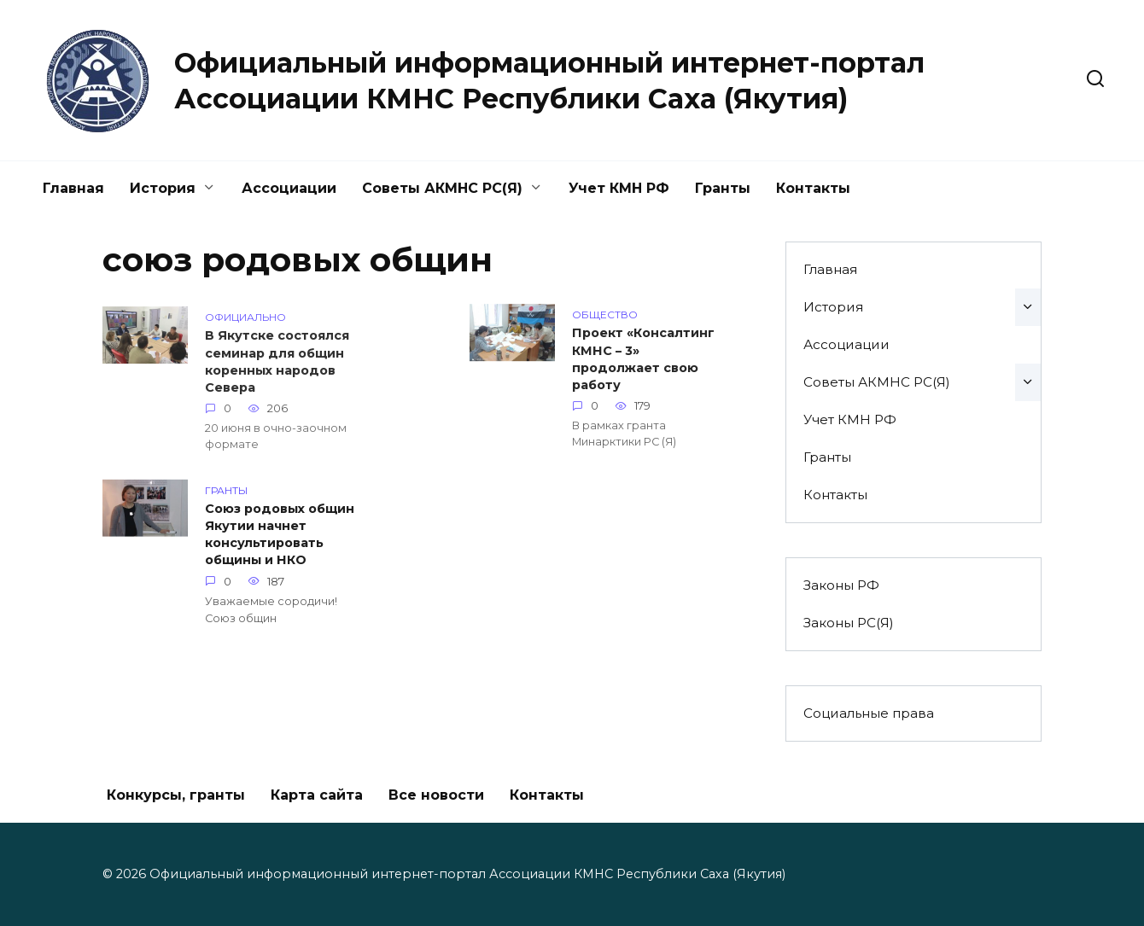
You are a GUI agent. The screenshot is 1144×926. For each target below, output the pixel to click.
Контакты (813, 188)
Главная (73, 188)
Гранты (722, 188)
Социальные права (868, 713)
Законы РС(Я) (848, 622)
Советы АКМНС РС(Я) (442, 188)
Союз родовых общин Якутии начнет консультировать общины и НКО (279, 535)
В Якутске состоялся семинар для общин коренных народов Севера (277, 363)
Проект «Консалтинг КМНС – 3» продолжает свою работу (643, 360)
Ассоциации (289, 188)
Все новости (436, 795)
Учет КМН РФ (619, 188)
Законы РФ (841, 585)
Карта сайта (317, 795)
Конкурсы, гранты (176, 795)
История (163, 188)
